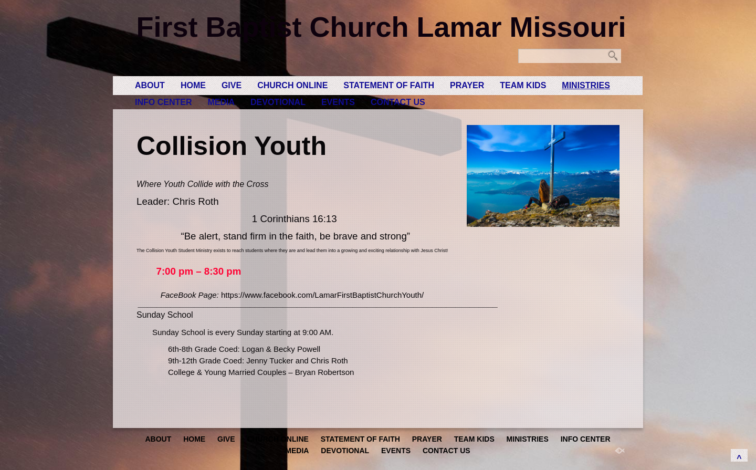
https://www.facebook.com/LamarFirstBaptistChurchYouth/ (322, 294)
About (150, 85)
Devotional (278, 102)
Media (221, 102)
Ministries (586, 85)
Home (193, 85)
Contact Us (398, 102)
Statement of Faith (388, 85)
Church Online (292, 85)
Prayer (467, 85)
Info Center (163, 102)
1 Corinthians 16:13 (294, 218)
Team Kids (523, 85)
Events (338, 102)
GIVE (232, 85)
